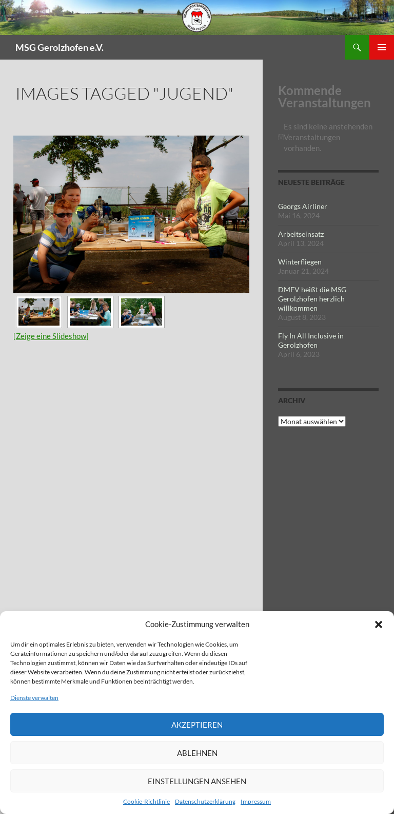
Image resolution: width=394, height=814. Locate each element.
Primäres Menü (381, 47)
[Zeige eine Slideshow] (51, 335)
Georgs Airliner (302, 206)
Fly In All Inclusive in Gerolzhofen (311, 340)
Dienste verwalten (34, 698)
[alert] (328, 137)
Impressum (256, 801)
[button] (378, 624)
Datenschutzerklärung (205, 801)
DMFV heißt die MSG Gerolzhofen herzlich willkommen (312, 298)
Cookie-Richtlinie (146, 801)
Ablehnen (197, 753)
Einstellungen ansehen (197, 781)
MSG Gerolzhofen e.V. (59, 47)
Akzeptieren (197, 724)
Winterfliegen (300, 261)
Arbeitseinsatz (301, 234)
